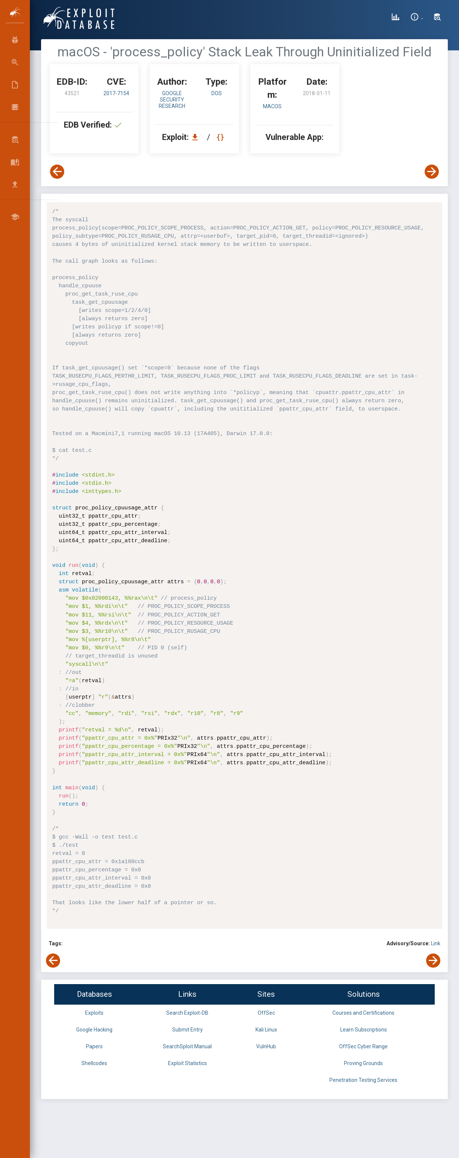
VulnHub (266, 1046)
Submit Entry (187, 1030)
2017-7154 (116, 93)
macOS (272, 106)
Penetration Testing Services (363, 1080)
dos (216, 93)
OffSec (266, 1013)
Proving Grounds (363, 1063)
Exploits (94, 1013)
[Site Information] (416, 18)
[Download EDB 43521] (196, 137)
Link (435, 943)
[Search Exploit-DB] (437, 18)
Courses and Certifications (363, 1013)
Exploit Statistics (187, 1063)
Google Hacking (94, 1030)
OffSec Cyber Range (363, 1046)
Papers (94, 1046)
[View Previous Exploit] (57, 172)
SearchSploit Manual (187, 1046)
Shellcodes (94, 1063)
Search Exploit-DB (187, 1013)
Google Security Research (172, 99)
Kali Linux (266, 1030)
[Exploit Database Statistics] (395, 18)
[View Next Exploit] (432, 172)
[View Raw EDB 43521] (221, 137)
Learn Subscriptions (363, 1030)
